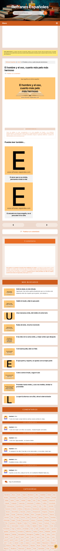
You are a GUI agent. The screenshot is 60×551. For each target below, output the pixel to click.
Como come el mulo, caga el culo (28, 333)
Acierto (19, 455)
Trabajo (19, 528)
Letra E (22, 497)
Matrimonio (53, 503)
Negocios (6, 508)
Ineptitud (35, 491)
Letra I (43, 497)
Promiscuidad (45, 514)
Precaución (7, 514)
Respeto (44, 520)
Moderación (26, 506)
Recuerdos (6, 520)
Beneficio (48, 457)
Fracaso (40, 483)
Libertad (16, 503)
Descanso (52, 469)
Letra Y (5, 503)
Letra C (12, 497)
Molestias (32, 506)
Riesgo (7, 523)
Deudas (13, 474)
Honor (32, 489)
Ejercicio (47, 477)
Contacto (37, 548)
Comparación (52, 460)
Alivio (37, 455)
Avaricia (31, 457)
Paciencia (53, 508)
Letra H (38, 497)
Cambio (12, 460)
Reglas (27, 520)
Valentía (37, 528)
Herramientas (6, 489)
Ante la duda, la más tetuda (26, 249)
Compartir (6, 463)
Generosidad (15, 486)
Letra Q (27, 500)
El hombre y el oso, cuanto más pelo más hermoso (26, 69)
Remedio (38, 520)
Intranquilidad (21, 494)
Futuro (8, 486)
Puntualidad (8, 517)
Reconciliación (51, 517)
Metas (14, 506)
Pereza (33, 511)
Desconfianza (15, 472)
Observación (21, 508)
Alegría (24, 455)
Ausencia (25, 457)
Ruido (12, 523)
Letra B (6, 497)
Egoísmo (41, 477)
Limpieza (27, 503)
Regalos (21, 520)
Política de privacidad (46, 546)
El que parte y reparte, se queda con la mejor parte (34, 321)
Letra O (17, 500)
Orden (47, 508)
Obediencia (13, 508)
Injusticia (54, 491)
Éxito (6, 483)
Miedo (19, 506)
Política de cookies (25, 548)
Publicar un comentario (13, 73)
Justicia (48, 494)
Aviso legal (34, 546)
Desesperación (36, 472)
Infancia (41, 491)
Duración (23, 477)
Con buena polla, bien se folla (26, 309)
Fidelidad (34, 483)
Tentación (7, 528)
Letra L (53, 497)
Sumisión (44, 525)
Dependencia (44, 469)
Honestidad (26, 489)
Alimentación (31, 455)
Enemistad (53, 477)
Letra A (53, 494)
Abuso (13, 455)
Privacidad (28, 514)
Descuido (22, 472)
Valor (42, 528)
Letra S (38, 500)
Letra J (48, 497)
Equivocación (25, 480)
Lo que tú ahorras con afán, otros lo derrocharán (33, 357)
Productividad (36, 514)
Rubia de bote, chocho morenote (27, 285)
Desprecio (51, 472)
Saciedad (30, 523)
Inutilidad (37, 494)
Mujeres (44, 506)
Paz (17, 511)
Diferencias (20, 474)
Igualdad (6, 491)
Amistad (49, 455)
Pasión (12, 511)
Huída (36, 489)
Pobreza (46, 511)
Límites (22, 503)
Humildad (42, 489)
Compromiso (22, 463)
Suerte (39, 525)
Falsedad (19, 483)
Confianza (37, 463)
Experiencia (12, 483)
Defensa (20, 469)
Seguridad (47, 523)
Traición (25, 528)
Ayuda (36, 457)
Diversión (6, 477)
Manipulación (45, 503)
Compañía (44, 460)
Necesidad (51, 506)
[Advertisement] (30, 37)
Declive (14, 469)
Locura (33, 503)
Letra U (49, 500)
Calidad (6, 460)
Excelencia (53, 480)
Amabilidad (43, 455)
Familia (25, 483)
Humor (48, 489)
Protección (53, 514)
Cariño (17, 460)
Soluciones (21, 525)
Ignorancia (54, 489)
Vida (36, 531)
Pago (7, 511)
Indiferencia (28, 491)
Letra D (17, 497)
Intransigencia (30, 494)
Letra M (6, 500)
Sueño (34, 525)
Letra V (54, 500)
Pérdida (22, 511)
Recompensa (42, 517)
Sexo (53, 523)
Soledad (14, 525)
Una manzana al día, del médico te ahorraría (32, 273)
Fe (29, 483)
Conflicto (44, 463)
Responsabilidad (53, 520)
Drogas (17, 477)
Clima (38, 460)
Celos (34, 460)
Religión (32, 520)
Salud (35, 523)
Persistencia (39, 511)
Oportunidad (41, 508)
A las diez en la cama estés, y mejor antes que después (36, 297)
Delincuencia (27, 469)
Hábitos (40, 486)
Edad (28, 477)
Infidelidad (47, 491)
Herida (51, 486)
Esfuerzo (33, 480)
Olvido (34, 508)
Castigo (29, 460)
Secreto (41, 523)
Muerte (38, 506)
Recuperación (13, 520)
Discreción (45, 474)
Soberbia (8, 525)
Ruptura (17, 523)
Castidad (23, 460)
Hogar (13, 489)
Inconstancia (21, 491)
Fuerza (53, 483)
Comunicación (30, 463)
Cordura (35, 466)
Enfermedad (7, 480)
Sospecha (27, 525)
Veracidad (25, 531)
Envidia (19, 480)
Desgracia (44, 472)
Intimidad (14, 494)
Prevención (21, 514)
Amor (54, 455)
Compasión (14, 463)
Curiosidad (51, 466)
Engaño (13, 480)
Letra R (33, 500)
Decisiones (8, 469)
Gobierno (22, 486)
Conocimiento (52, 463)
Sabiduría (23, 523)
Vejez (46, 528)
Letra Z (10, 503)
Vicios (31, 531)
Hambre (46, 486)
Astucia (19, 457)
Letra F (27, 497)
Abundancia (7, 455)
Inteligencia (7, 494)
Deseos (29, 472)
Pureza (14, 517)
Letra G (33, 497)
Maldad (38, 503)
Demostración (35, 469)
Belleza (42, 457)
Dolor (12, 477)
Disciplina (38, 474)
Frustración (46, 483)
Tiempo (14, 528)
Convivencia (28, 466)
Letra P (22, 500)
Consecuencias (10, 466)
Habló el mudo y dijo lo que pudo (27, 261)
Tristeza (31, 528)
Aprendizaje (13, 457)
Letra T (43, 500)
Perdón (27, 511)
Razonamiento (27, 517)
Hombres (18, 489)
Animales (6, 457)
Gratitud (28, 486)
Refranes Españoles (30, 6)
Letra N (11, 500)
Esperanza (39, 480)
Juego (43, 494)
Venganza (52, 528)
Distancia (52, 474)
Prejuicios (14, 514)
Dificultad (27, 474)
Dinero (32, 474)
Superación (51, 525)
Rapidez (20, 517)
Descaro (8, 472)
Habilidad (34, 486)
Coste (40, 466)
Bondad (54, 457)
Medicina (8, 506)
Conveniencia (19, 466)
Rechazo (35, 517)
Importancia (13, 491)
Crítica (44, 466)
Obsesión (28, 508)
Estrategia (46, 480)
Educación (34, 477)
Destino (8, 474)
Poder (52, 511)
